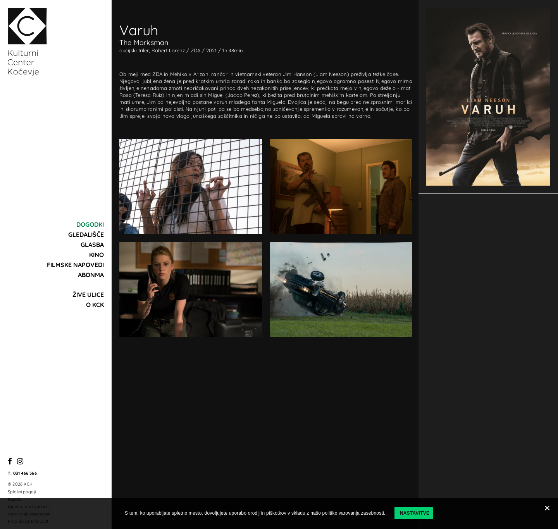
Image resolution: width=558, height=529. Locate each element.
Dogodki (90, 224)
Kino (96, 254)
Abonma (91, 275)
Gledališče (86, 234)
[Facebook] (10, 461)
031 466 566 (25, 473)
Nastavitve (414, 513)
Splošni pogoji (22, 492)
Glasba (92, 244)
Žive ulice (88, 294)
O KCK (95, 304)
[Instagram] (20, 461)
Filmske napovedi (75, 265)
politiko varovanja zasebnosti (353, 513)
